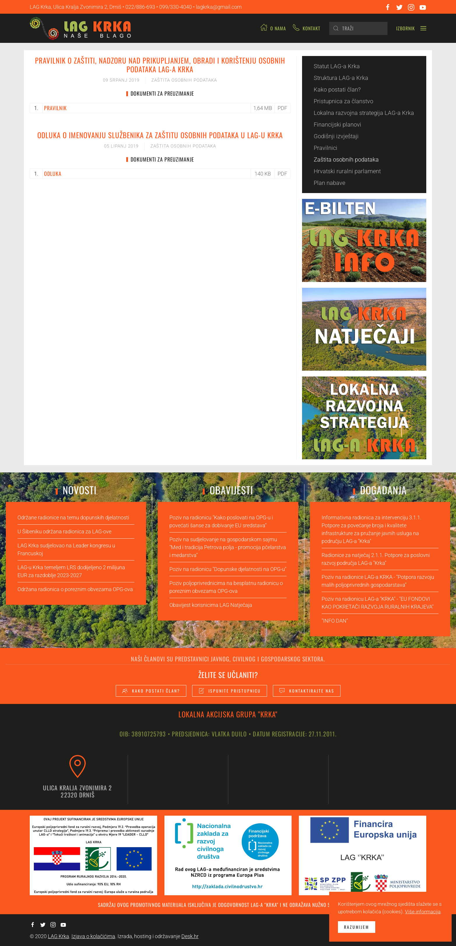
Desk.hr (190, 936)
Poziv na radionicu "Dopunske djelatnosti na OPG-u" (227, 569)
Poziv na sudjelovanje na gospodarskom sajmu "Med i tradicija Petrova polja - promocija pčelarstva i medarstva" (227, 547)
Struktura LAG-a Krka (341, 77)
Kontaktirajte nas (306, 691)
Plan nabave (329, 182)
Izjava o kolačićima (93, 936)
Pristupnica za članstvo (343, 101)
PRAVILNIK (55, 108)
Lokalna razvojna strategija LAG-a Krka (364, 112)
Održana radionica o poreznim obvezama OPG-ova (75, 589)
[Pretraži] (358, 28)
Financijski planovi (337, 124)
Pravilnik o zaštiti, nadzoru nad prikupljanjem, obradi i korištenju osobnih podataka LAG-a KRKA (160, 64)
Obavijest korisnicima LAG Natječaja (210, 605)
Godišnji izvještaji (336, 136)
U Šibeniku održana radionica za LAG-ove (64, 531)
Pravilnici (325, 147)
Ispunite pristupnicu (229, 691)
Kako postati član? (337, 89)
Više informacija (423, 912)
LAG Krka (58, 936)
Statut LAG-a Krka (337, 66)
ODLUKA (53, 173)
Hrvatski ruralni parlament (347, 171)
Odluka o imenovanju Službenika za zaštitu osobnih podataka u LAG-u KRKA (160, 134)
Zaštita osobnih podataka (184, 80)
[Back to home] (82, 28)
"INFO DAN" (335, 621)
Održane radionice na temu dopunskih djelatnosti (73, 517)
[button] (411, 28)
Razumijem (356, 927)
